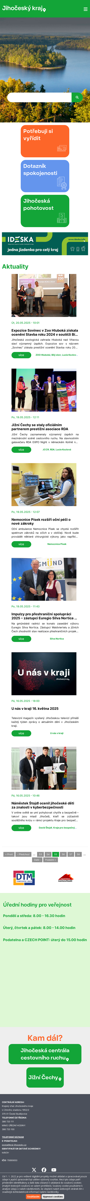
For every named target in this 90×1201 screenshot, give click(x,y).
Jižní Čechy (45, 1077)
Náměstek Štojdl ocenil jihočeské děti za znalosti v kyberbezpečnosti (42, 805)
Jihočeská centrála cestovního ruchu (45, 1054)
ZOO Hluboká (43, 354)
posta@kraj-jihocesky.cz (14, 1145)
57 (70, 854)
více (21, 355)
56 (63, 854)
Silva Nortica (57, 638)
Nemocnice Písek (56, 544)
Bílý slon (56, 354)
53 (40, 854)
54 (48, 854)
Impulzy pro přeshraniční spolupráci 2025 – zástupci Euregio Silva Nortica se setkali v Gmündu (44, 618)
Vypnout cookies (53, 1196)
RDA (52, 449)
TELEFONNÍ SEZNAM (13, 1137)
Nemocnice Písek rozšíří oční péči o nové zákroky (41, 522)
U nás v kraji (56, 733)
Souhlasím (33, 1196)
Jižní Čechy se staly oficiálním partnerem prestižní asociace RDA (40, 427)
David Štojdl (45, 827)
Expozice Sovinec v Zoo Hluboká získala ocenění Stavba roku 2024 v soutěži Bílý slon (44, 334)
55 (55, 854)
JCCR (46, 449)
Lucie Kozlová (69, 354)
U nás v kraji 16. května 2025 (35, 709)
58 (78, 854)
